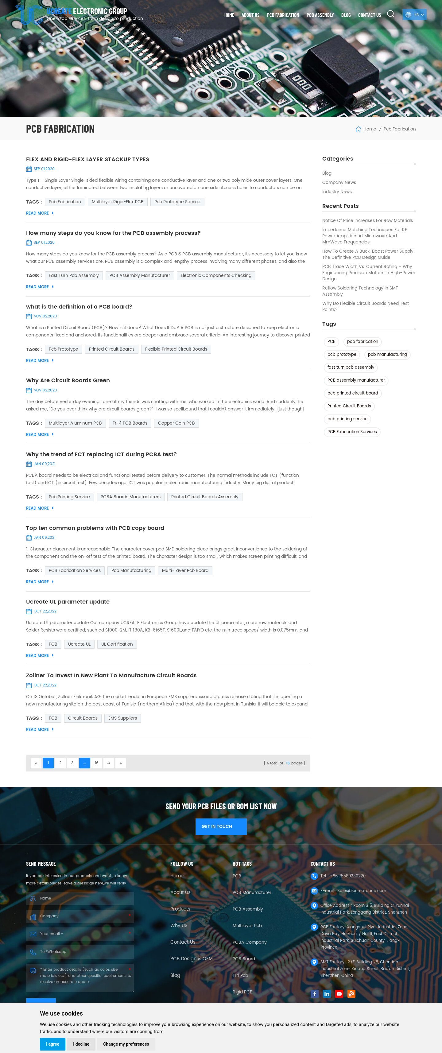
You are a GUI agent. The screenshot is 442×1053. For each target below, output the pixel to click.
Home (229, 15)
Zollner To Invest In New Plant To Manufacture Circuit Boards (111, 677)
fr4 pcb (240, 977)
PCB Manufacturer (252, 894)
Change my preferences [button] (126, 1044)
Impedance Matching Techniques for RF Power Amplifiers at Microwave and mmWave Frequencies (364, 236)
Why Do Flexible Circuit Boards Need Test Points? (365, 307)
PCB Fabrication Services (352, 432)
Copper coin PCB (176, 424)
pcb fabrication (362, 342)
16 (97, 765)
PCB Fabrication (283, 15)
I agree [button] (52, 1044)
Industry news (337, 192)
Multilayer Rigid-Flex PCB (118, 202)
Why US (179, 928)
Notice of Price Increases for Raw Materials (367, 221)
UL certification (117, 646)
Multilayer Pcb (247, 927)
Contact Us (183, 944)
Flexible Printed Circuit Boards (176, 350)
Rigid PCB (243, 994)
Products (180, 911)
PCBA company (250, 944)
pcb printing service (347, 419)
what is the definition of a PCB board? (79, 307)
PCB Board (244, 961)
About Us (180, 895)
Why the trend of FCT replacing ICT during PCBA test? (101, 455)
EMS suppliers (122, 720)
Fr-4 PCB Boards (130, 424)
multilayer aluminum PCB (75, 424)
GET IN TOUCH (221, 828)
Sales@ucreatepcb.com (361, 893)
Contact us (369, 15)
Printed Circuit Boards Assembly (204, 498)
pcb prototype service (177, 202)
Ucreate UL (79, 646)
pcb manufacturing (387, 355)
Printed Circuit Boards (349, 406)
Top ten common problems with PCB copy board (95, 529)
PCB (331, 342)
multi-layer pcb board (185, 572)
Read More (40, 214)
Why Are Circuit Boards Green (68, 381)
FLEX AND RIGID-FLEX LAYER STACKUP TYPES (87, 159)
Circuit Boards (83, 720)
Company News (339, 183)
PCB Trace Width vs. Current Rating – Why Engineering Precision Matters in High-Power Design (368, 273)
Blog (346, 15)
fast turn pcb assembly (351, 367)
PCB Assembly (320, 15)
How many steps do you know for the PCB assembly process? (113, 233)
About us (251, 15)
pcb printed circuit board (353, 393)
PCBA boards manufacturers (131, 498)
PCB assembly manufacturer (356, 380)
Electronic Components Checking (216, 276)
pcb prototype (342, 355)
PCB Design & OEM (191, 961)
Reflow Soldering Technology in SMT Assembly (360, 291)
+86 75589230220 (348, 878)
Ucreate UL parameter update (68, 603)
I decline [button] (81, 1044)
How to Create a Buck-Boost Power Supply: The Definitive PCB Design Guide (368, 254)
